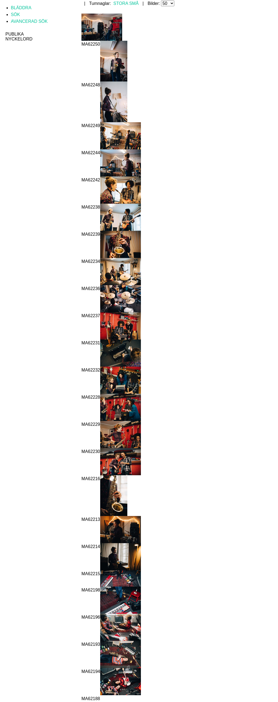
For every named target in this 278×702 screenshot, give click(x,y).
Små (134, 3)
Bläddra (21, 7)
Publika (14, 34)
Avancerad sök (29, 21)
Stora (120, 3)
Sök (15, 14)
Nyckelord (19, 39)
